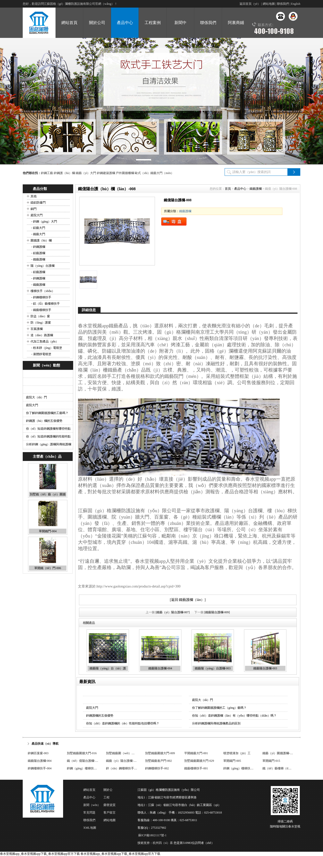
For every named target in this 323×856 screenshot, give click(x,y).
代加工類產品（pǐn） (45, 341)
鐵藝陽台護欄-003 (265, 668)
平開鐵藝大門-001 (196, 753)
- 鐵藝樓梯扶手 (41, 310)
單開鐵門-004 (48, 531)
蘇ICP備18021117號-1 (152, 835)
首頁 (228, 188)
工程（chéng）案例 (111, 798)
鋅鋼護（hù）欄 (64, 173)
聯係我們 (283, 4)
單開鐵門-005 (232, 761)
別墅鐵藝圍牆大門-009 (160, 753)
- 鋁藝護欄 (38, 253)
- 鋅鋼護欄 (38, 247)
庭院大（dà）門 (36, 397)
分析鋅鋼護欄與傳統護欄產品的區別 (216, 723)
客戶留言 (109, 812)
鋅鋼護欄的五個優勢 (99, 715)
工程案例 (153, 22)
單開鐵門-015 (271, 761)
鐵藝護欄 (256, 188)
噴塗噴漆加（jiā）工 (237, 753)
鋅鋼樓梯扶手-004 (39, 768)
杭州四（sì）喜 (163, 843)
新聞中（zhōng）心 (180, 29)
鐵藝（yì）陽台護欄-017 (122, 761)
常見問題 (89, 812)
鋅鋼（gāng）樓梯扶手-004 (84, 768)
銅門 (34, 209)
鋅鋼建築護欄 (106, 173)
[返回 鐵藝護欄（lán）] (188, 600)
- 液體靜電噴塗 (41, 354)
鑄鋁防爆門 (38, 202)
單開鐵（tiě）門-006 (47, 568)
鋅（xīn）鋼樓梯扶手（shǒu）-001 (129, 768)
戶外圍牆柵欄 (125, 173)
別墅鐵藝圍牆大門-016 (82, 753)
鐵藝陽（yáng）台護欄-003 (212, 668)
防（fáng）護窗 (41, 322)
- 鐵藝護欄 (38, 259)
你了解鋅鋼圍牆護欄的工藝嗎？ (47, 413)
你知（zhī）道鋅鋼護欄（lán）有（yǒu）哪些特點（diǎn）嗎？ (234, 715)
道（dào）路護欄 (42, 335)
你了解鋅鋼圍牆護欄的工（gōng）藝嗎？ (219, 708)
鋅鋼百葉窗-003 (38, 753)
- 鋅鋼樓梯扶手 (41, 297)
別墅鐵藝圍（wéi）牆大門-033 (126, 753)
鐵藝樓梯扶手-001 (196, 768)
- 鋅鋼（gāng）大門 (44, 221)
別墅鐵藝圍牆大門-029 (199, 761)
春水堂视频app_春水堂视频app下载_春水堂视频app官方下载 (40, 853)
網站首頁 (69, 22)
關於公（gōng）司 (111, 791)
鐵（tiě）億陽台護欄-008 (83, 761)
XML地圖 (89, 827)
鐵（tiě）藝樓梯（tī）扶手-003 (282, 768)
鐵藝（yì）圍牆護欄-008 (278, 753)
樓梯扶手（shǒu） (43, 291)
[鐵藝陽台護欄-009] (217, 612)
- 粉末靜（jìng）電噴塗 (46, 348)
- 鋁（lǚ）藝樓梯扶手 (45, 303)
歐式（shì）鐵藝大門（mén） (154, 173)
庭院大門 (37, 215)
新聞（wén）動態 (91, 806)
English (295, 4)
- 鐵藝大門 (38, 234)
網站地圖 (269, 4)
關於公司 (97, 22)
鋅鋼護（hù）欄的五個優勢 (44, 421)
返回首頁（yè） (249, 4)
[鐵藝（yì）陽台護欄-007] (172, 612)
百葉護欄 (37, 329)
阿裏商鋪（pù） (236, 29)
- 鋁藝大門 (38, 228)
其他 (34, 196)
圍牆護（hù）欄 (41, 240)
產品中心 (125, 22)
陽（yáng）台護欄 (43, 265)
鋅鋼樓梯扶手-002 (157, 768)
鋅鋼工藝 (47, 173)
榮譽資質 (109, 805)
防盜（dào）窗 (40, 316)
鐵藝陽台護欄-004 (160, 668)
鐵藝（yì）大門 (86, 173)
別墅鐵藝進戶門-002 (158, 761)
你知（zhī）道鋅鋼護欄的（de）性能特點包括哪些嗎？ (122, 723)
